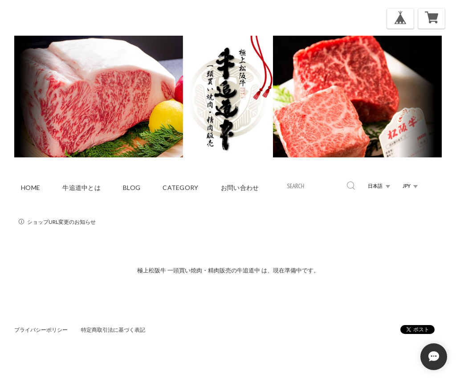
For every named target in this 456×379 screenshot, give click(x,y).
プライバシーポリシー (41, 329)
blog (131, 187)
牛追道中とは (81, 187)
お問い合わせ (240, 187)
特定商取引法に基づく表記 (113, 329)
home (30, 187)
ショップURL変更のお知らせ (61, 221)
